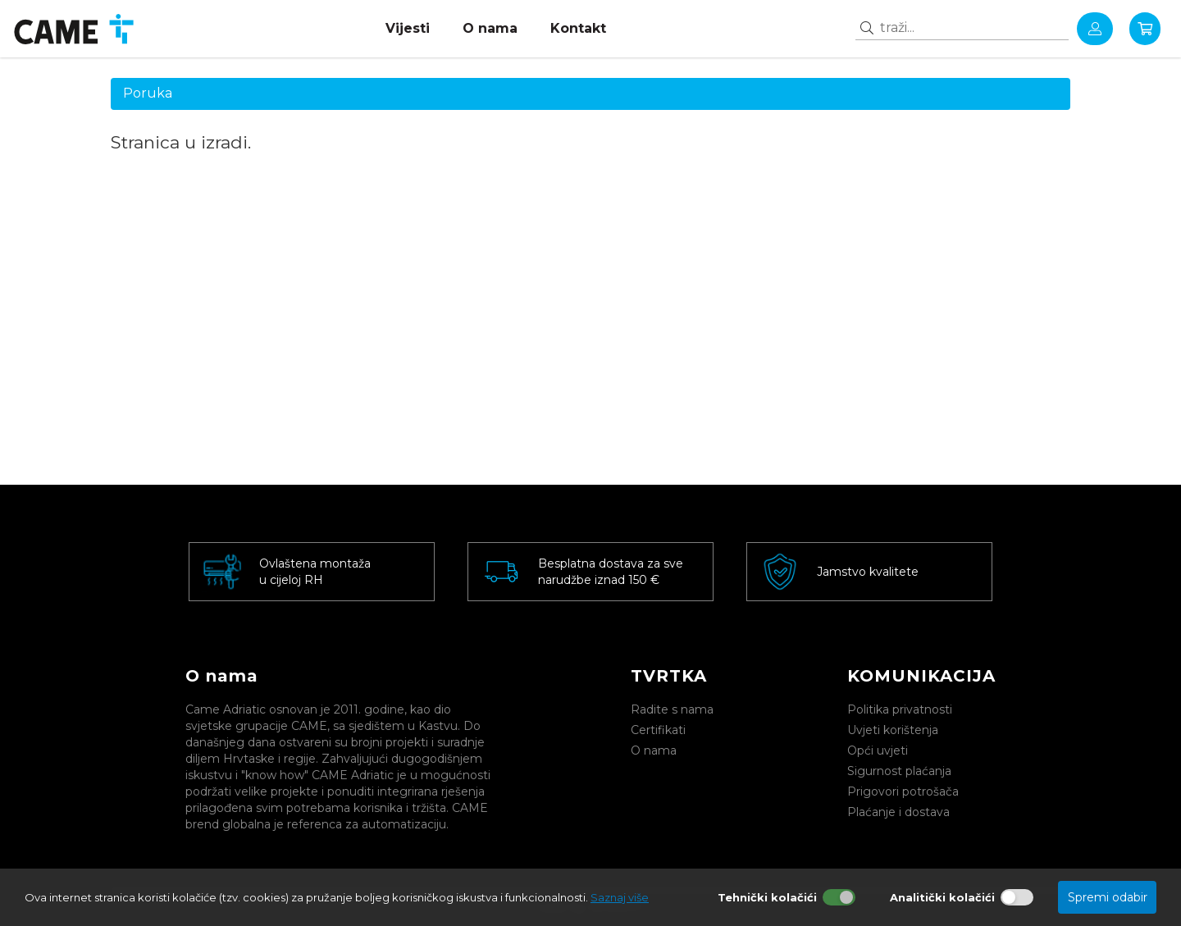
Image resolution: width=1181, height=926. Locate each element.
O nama (490, 28)
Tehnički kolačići (767, 897)
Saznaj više (619, 897)
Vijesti (407, 28)
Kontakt (578, 28)
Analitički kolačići (942, 897)
